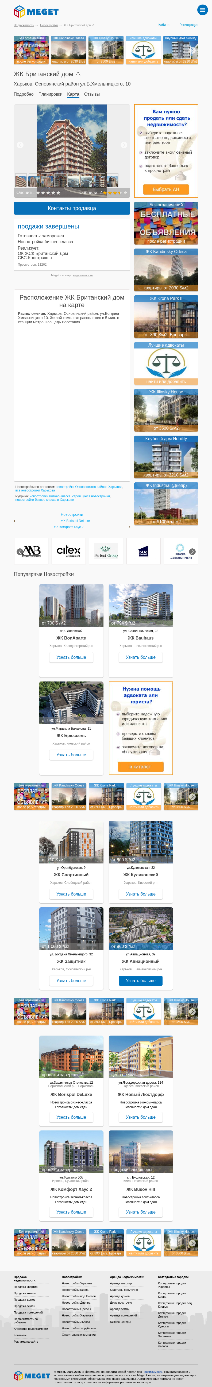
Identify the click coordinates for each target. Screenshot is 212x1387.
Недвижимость (24, 25)
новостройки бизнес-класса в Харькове (45, 497)
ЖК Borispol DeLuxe (75, 518)
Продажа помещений (28, 1310)
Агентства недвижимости (31, 1326)
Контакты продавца (72, 206)
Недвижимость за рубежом (26, 1318)
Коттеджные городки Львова (172, 1342)
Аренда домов (120, 1293)
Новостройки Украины (77, 1281)
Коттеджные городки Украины (172, 1282)
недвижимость (83, 272)
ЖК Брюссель (71, 733)
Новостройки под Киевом (79, 1293)
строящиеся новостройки (91, 494)
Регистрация (188, 25)
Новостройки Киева (75, 1287)
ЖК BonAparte (71, 635)
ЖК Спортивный (71, 872)
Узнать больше (71, 655)
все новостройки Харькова (35, 488)
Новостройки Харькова (77, 1313)
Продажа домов (25, 1297)
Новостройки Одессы (76, 1306)
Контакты (20, 1332)
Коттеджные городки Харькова (172, 1332)
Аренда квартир (121, 1281)
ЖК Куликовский (140, 872)
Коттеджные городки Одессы (172, 1322)
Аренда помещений (123, 1313)
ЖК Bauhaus (140, 635)
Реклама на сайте (26, 1339)
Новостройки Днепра (76, 1300)
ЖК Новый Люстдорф (141, 1092)
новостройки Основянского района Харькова (89, 484)
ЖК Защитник (71, 959)
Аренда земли (119, 1306)
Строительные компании (79, 1332)
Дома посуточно (121, 1300)
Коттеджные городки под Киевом (175, 1302)
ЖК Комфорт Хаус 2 (69, 524)
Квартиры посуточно (124, 1287)
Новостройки (49, 25)
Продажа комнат (25, 1290)
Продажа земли (24, 1303)
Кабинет (165, 25)
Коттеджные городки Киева (172, 1292)
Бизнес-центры (120, 1319)
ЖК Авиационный (141, 959)
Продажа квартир (26, 1284)
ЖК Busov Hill (140, 1187)
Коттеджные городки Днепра (172, 1312)
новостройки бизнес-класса (50, 494)
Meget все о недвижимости (32, 1373)
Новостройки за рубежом (79, 1325)
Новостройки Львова (76, 1319)
